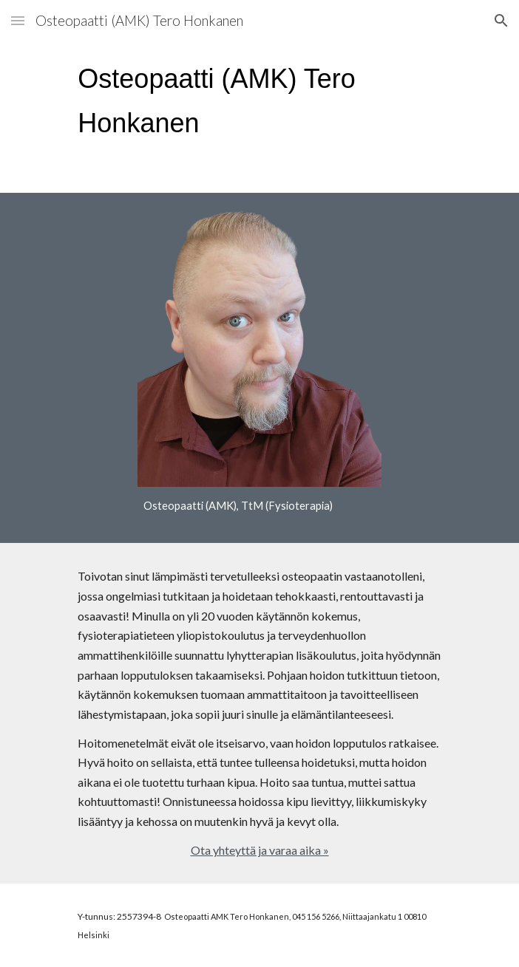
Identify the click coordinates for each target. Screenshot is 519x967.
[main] (259, 101)
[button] (17, 20)
